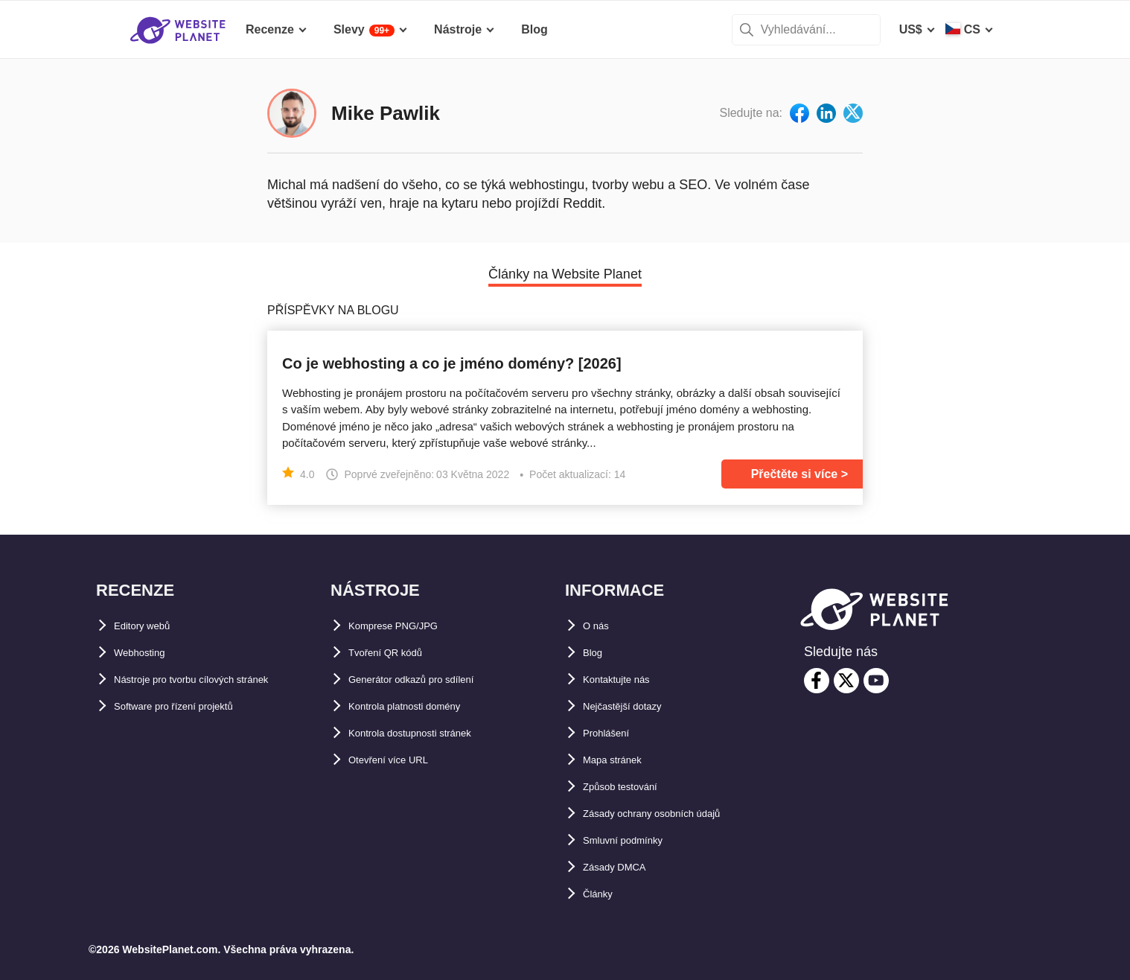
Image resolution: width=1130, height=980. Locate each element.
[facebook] (816, 680)
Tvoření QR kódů (396, 652)
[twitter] (846, 680)
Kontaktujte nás (627, 679)
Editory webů (151, 626)
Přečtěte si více (794, 474)
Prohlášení (613, 733)
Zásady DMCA (623, 867)
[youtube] (876, 680)
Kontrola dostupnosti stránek (431, 733)
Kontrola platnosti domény (423, 706)
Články (602, 894)
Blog (596, 652)
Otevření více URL (399, 760)
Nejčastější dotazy (634, 706)
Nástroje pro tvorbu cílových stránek (217, 679)
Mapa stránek (621, 760)
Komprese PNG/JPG (405, 626)
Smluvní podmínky (636, 840)
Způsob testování (632, 786)
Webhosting (148, 652)
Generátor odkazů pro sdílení (430, 679)
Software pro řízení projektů (193, 706)
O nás (599, 626)
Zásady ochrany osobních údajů (674, 813)
